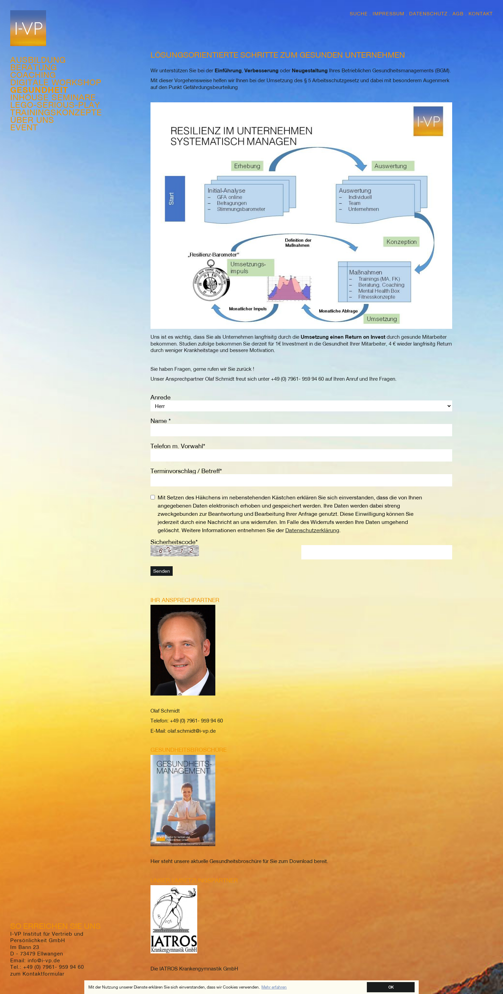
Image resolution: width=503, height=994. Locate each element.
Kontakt (481, 13)
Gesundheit (39, 90)
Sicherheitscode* (174, 541)
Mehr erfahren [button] (274, 987)
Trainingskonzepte (56, 112)
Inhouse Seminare (53, 97)
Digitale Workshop (56, 82)
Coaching (33, 75)
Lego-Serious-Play (55, 105)
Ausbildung (38, 60)
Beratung (33, 67)
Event (24, 127)
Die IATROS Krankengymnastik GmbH (194, 968)
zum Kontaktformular (37, 973)
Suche (359, 13)
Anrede (160, 397)
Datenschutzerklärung (312, 530)
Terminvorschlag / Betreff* (186, 470)
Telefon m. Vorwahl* (177, 446)
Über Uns (32, 120)
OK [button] (390, 987)
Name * (160, 420)
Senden (161, 571)
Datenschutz (428, 13)
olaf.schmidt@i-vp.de (191, 731)
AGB (458, 13)
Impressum (388, 13)
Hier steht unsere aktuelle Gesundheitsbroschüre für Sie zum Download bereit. (239, 861)
